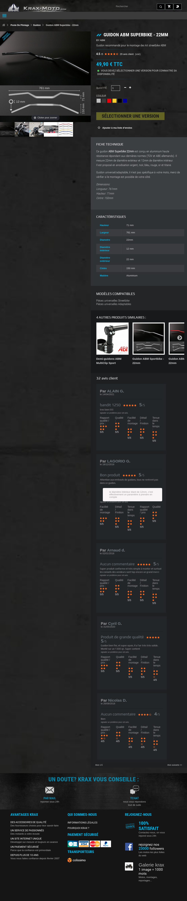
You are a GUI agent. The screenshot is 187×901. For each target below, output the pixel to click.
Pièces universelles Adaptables (113, 304)
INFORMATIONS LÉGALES (82, 822)
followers (151, 849)
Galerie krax (151, 865)
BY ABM (100, 40)
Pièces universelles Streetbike (112, 300)
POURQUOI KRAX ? (78, 828)
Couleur (101, 95)
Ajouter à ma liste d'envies (117, 127)
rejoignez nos (149, 845)
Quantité (101, 87)
